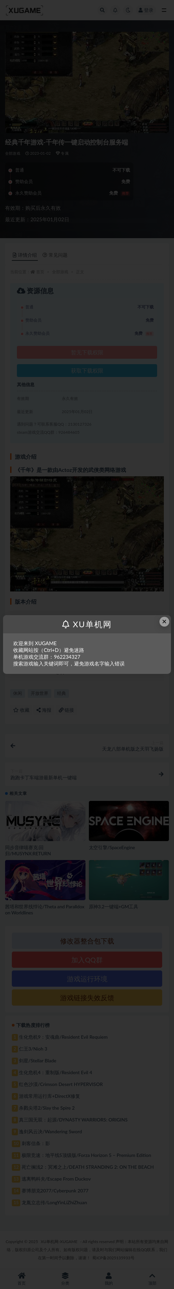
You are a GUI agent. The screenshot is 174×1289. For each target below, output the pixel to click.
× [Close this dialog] (164, 621)
